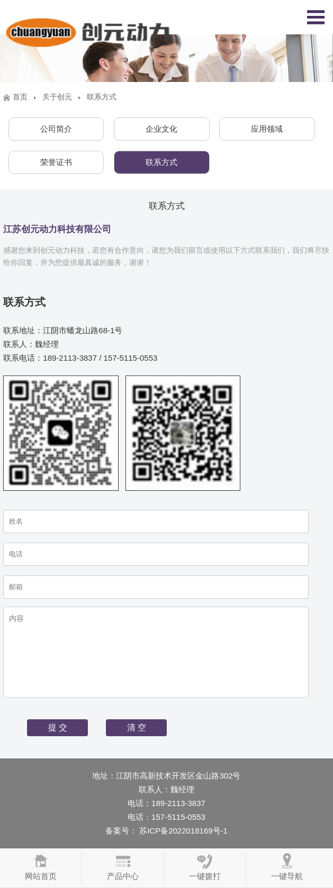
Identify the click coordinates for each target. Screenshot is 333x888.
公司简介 (56, 128)
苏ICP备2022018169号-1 (182, 830)
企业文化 (161, 128)
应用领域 (267, 128)
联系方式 (161, 162)
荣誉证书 (56, 162)
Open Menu (316, 17)
